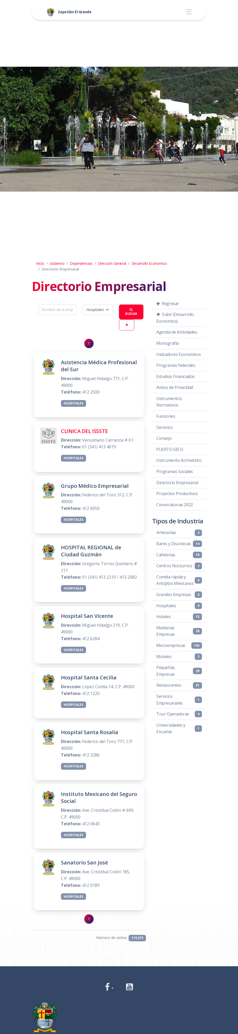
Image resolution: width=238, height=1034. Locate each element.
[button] (109, 987)
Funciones (165, 416)
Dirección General (112, 263)
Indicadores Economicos (178, 354)
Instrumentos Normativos (169, 402)
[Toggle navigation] (189, 12)
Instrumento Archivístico (178, 460)
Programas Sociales (174, 471)
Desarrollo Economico (149, 263)
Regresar (167, 303)
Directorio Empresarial (177, 482)
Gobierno (57, 263)
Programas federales (175, 365)
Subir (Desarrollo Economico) (175, 318)
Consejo (163, 438)
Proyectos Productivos (177, 493)
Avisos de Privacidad (174, 387)
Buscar (131, 312)
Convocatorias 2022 (174, 505)
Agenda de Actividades (176, 332)
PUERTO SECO (169, 449)
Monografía (167, 343)
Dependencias (81, 263)
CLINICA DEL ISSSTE (84, 431)
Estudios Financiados (175, 376)
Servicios (164, 427)
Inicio (40, 263)
